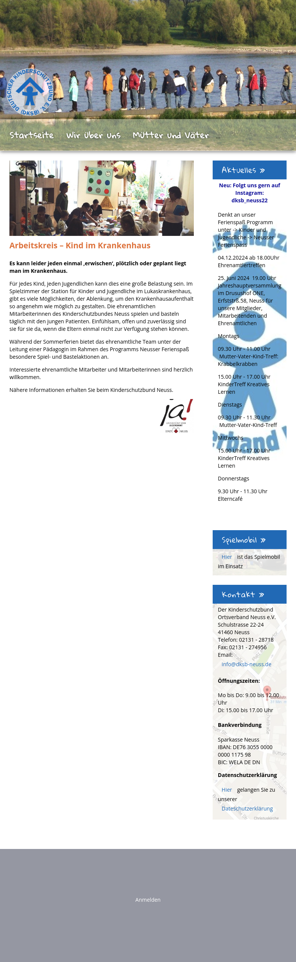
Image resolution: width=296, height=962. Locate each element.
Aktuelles (243, 170)
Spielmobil (244, 539)
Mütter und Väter (171, 135)
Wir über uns (93, 135)
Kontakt (243, 594)
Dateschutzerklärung (247, 808)
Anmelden (148, 899)
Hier (227, 556)
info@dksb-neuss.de (246, 664)
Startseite (31, 135)
